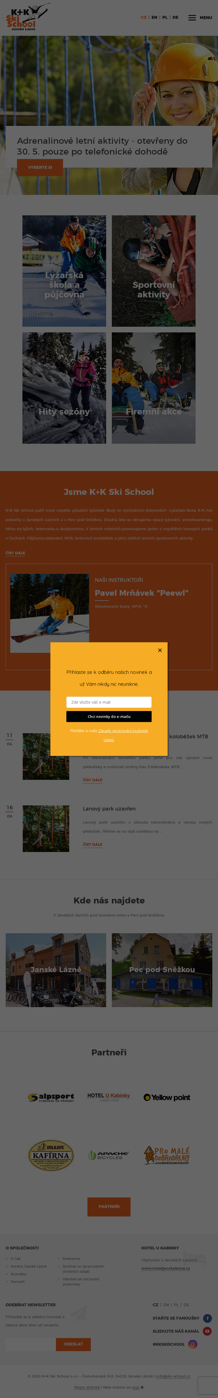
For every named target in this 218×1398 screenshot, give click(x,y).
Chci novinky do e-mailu (109, 716)
